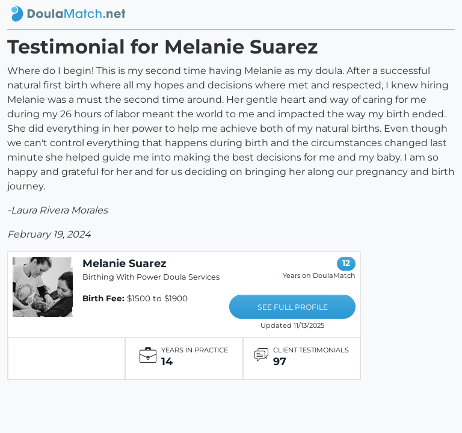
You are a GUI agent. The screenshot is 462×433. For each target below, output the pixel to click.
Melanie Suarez (124, 263)
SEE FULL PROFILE (292, 307)
